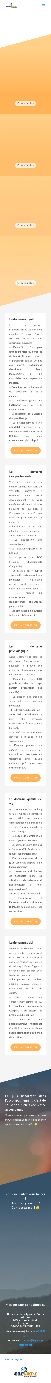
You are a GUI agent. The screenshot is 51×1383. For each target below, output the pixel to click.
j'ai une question (25, 450)
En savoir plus (25, 103)
